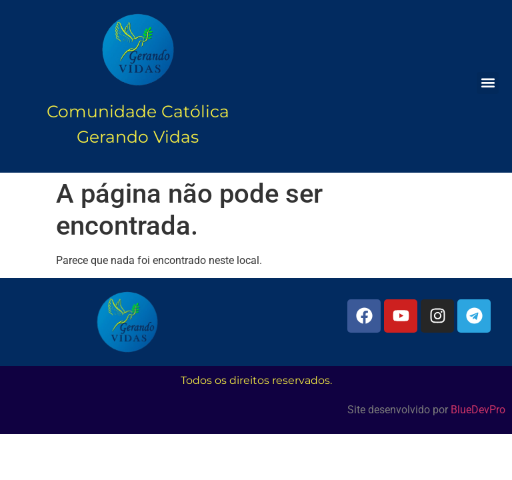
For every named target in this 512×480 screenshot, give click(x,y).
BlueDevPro (478, 409)
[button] (488, 83)
